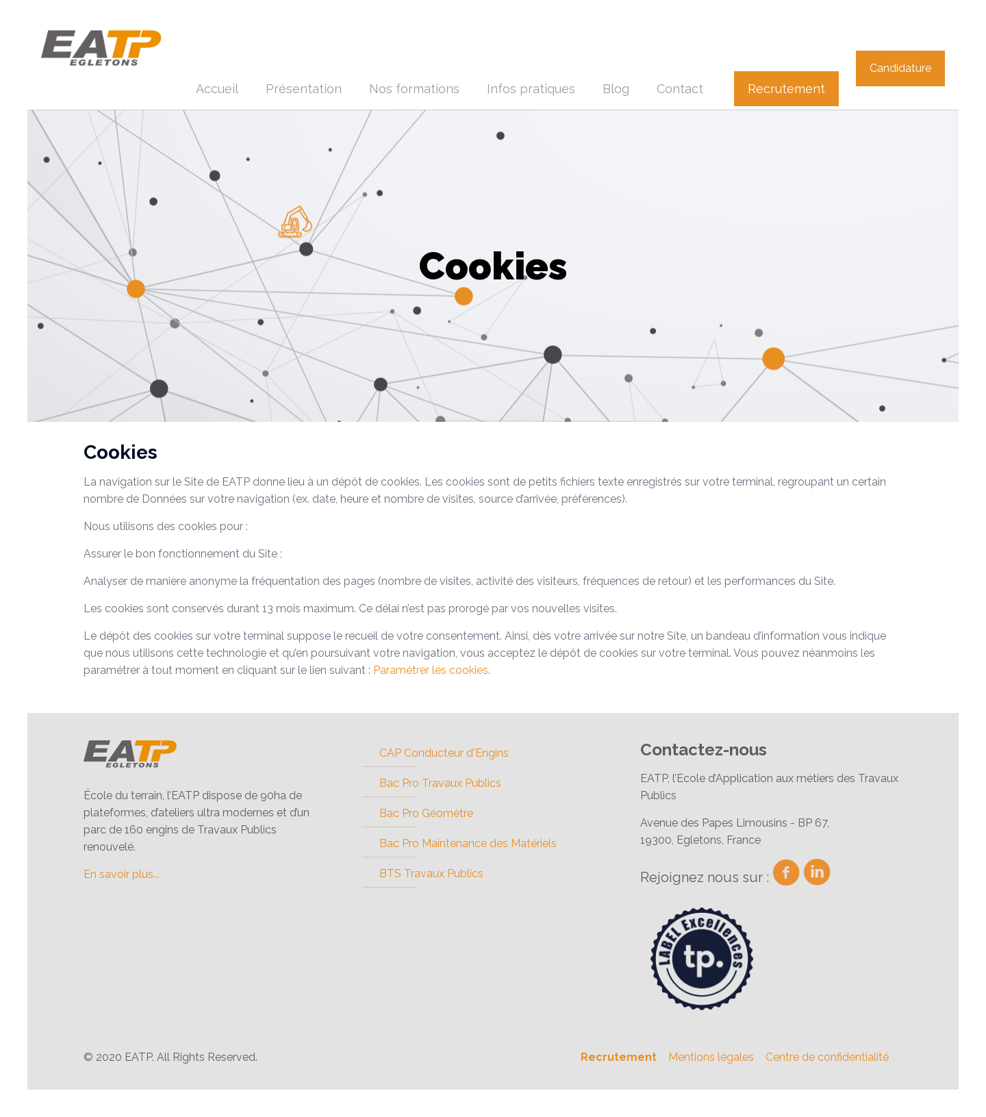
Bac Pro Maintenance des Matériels (468, 843)
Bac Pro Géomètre (426, 813)
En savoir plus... (122, 874)
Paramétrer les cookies (430, 670)
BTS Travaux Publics (431, 873)
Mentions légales (711, 1057)
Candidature (900, 68)
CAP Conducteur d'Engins (444, 753)
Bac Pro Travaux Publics (440, 783)
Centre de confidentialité (827, 1057)
